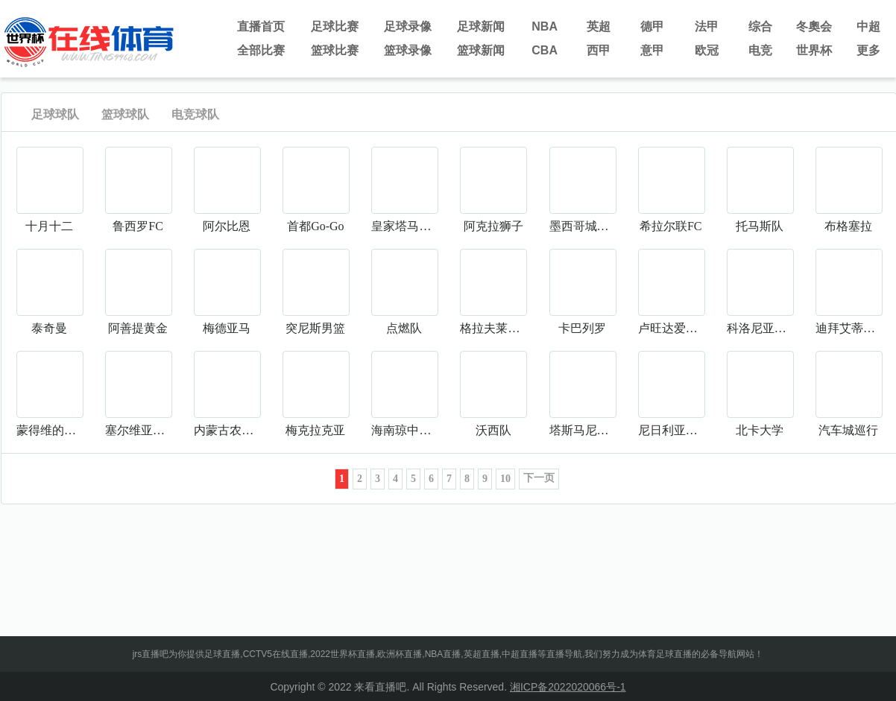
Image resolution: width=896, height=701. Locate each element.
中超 (868, 26)
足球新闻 (481, 26)
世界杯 (814, 50)
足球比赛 (335, 26)
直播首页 (261, 26)
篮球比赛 (335, 50)
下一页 (539, 477)
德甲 (652, 26)
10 (505, 478)
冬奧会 (814, 26)
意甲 (652, 50)
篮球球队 (125, 114)
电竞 (760, 50)
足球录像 (408, 26)
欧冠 (707, 50)
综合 (760, 26)
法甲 (707, 26)
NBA (544, 26)
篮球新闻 (481, 50)
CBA (544, 50)
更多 (868, 50)
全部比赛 (261, 50)
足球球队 (55, 114)
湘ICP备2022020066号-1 (568, 687)
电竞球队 (195, 114)
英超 (599, 26)
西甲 (599, 50)
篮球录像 (408, 50)
